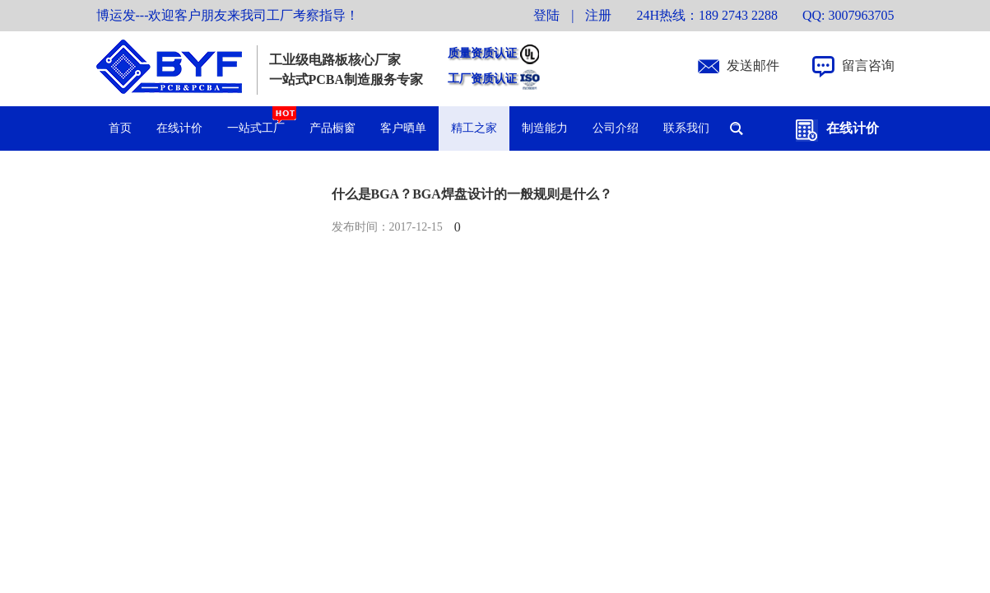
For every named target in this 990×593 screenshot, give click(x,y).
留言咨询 (868, 65)
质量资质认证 (482, 53)
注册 (598, 15)
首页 (120, 128)
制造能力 (545, 128)
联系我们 (686, 128)
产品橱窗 (332, 128)
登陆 (546, 15)
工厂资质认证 (482, 78)
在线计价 (852, 128)
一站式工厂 (262, 120)
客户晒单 (403, 128)
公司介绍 (616, 128)
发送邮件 (753, 65)
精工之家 (474, 128)
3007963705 (862, 15)
